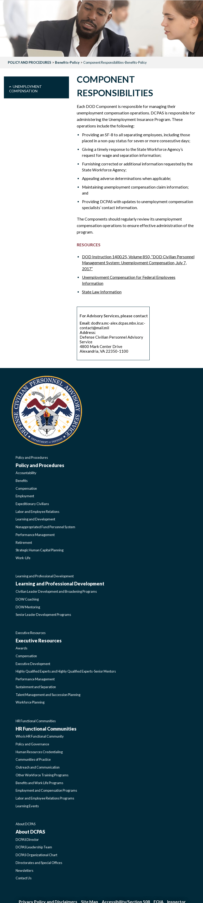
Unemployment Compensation (25, 88)
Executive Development (33, 664)
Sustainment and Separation (36, 687)
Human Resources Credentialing (39, 752)
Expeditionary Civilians (32, 504)
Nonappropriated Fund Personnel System (45, 527)
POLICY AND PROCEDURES (29, 62)
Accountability (26, 473)
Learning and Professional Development (45, 576)
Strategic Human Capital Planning (40, 550)
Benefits (22, 481)
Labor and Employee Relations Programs (45, 798)
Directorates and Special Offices (39, 863)
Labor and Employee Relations (37, 511)
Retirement (24, 542)
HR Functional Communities (36, 721)
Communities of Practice (33, 759)
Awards (21, 648)
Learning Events (27, 806)
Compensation (26, 488)
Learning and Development (35, 519)
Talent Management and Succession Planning (48, 695)
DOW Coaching (27, 599)
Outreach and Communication (38, 767)
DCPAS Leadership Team (34, 847)
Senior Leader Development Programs (43, 614)
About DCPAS (25, 824)
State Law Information (102, 291)
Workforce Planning (30, 702)
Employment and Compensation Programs (46, 790)
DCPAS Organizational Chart (36, 855)
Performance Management (35, 535)
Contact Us (23, 878)
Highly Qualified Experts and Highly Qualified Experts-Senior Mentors (66, 671)
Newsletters (24, 870)
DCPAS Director (27, 839)
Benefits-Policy (67, 62)
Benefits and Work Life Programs (39, 783)
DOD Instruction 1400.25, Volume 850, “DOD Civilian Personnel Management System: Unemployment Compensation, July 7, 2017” (138, 262)
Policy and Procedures (32, 457)
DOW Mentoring (28, 607)
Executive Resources (31, 633)
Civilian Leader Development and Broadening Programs (56, 591)
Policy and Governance (32, 744)
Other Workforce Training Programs (42, 775)
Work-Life (23, 558)
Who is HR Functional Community (40, 736)
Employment (25, 496)
